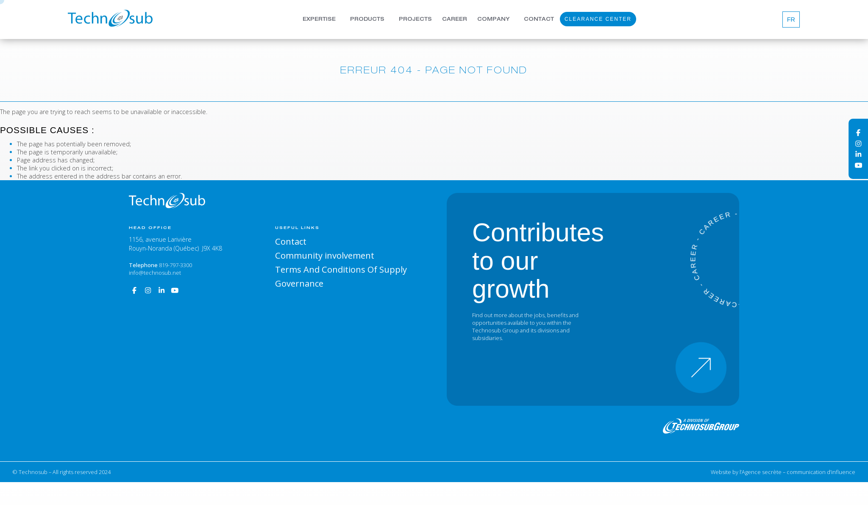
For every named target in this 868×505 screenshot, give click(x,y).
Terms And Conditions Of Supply (341, 269)
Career (454, 20)
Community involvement (324, 255)
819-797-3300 (175, 265)
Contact (539, 20)
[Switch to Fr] (791, 19)
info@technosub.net (155, 272)
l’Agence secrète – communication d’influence (797, 472)
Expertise (319, 20)
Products (367, 20)
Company (493, 20)
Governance (299, 283)
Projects (415, 20)
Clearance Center (598, 20)
